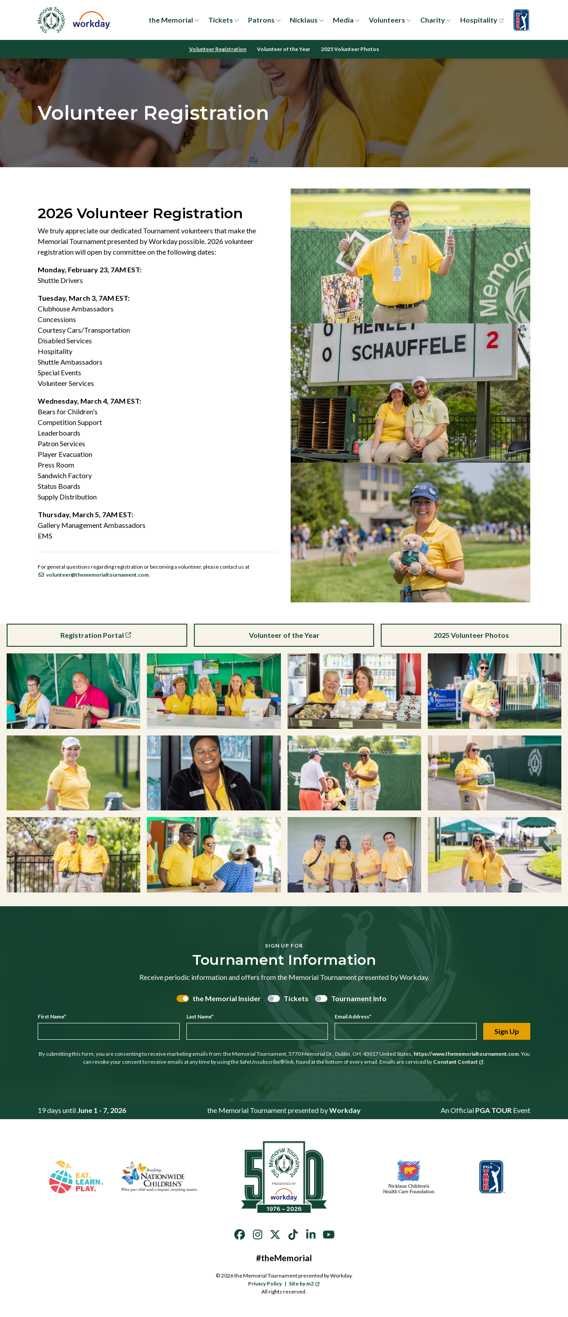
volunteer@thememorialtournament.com (93, 574)
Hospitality (481, 20)
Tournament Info (359, 998)
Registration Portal (96, 635)
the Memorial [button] (171, 20)
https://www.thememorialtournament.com (466, 1053)
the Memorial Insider (227, 998)
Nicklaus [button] (304, 20)
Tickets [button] (220, 20)
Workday (345, 1110)
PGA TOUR (493, 1110)
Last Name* (199, 1016)
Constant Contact (458, 1061)
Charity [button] (432, 20)
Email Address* (353, 1016)
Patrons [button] (261, 20)
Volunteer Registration (217, 49)
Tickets (296, 998)
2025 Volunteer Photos (350, 49)
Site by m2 (304, 1283)
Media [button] (343, 20)
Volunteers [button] (387, 20)
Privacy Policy (265, 1283)
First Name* (52, 1016)
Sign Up (506, 1031)
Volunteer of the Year (283, 49)
